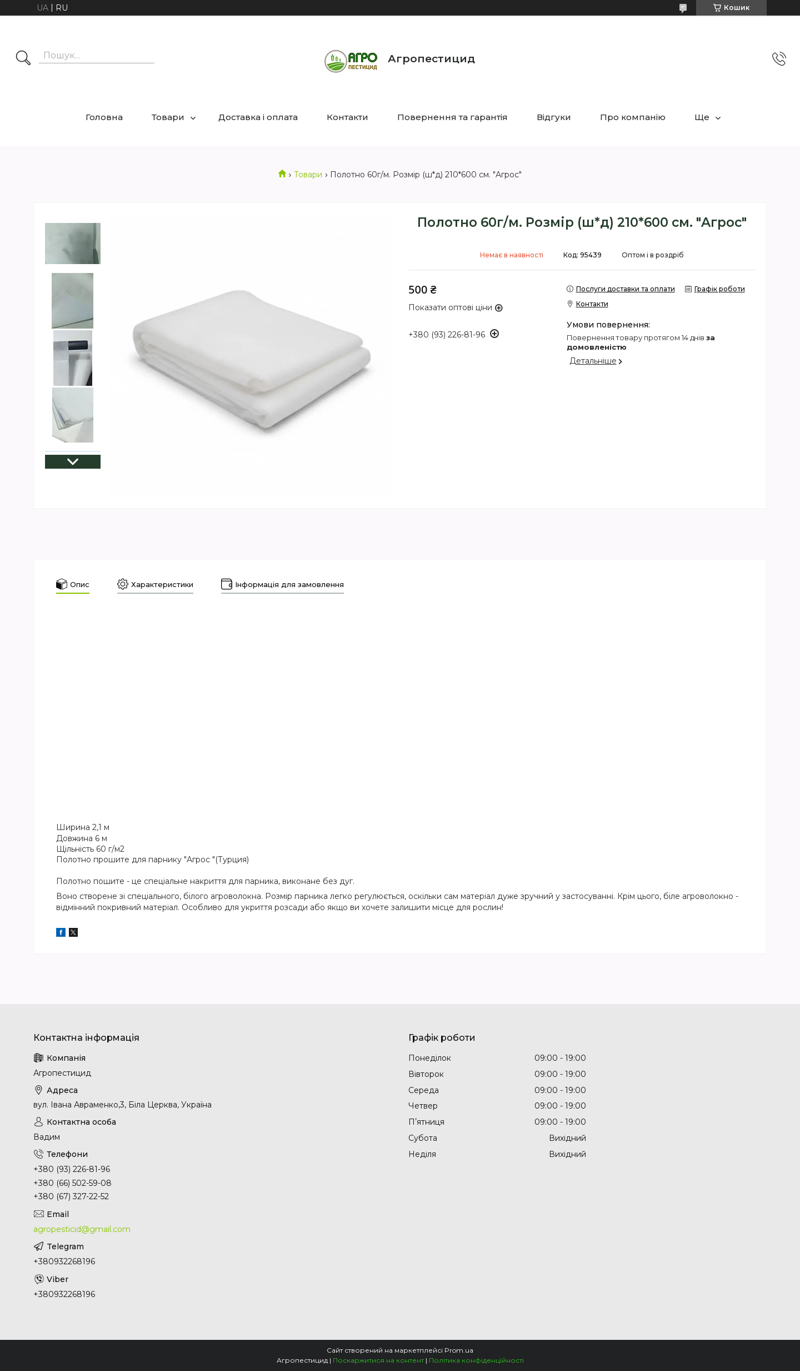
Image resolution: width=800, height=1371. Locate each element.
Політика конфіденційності (476, 1360)
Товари (168, 117)
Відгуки (554, 117)
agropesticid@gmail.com (82, 1229)
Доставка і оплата (258, 117)
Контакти (347, 117)
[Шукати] (23, 58)
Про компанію (633, 117)
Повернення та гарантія (452, 117)
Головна (104, 117)
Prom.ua (458, 1350)
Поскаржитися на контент (378, 1360)
